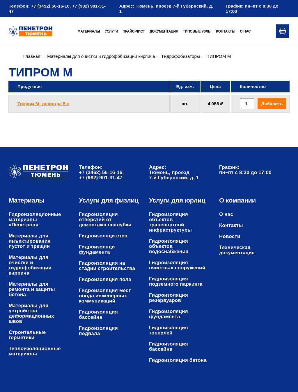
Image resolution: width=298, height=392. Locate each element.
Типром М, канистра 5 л (43, 103)
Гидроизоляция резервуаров (168, 298)
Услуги (111, 31)
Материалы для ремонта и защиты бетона (32, 289)
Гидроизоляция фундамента (168, 314)
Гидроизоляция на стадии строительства (107, 266)
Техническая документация (237, 250)
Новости (229, 236)
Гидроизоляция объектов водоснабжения (168, 246)
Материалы (88, 31)
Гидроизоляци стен (103, 236)
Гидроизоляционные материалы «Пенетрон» (35, 220)
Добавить (272, 103)
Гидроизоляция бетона (178, 360)
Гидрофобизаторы (181, 56)
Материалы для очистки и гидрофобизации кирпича (101, 56)
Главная (31, 56)
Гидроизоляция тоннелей (168, 330)
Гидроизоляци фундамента (97, 249)
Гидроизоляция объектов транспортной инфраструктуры (170, 222)
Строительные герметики (27, 335)
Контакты (225, 31)
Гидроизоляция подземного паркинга (176, 281)
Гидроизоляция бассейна (98, 314)
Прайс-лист (134, 31)
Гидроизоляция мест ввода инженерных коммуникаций (105, 296)
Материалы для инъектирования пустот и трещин (30, 241)
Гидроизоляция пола (105, 279)
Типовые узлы (197, 31)
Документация (164, 31)
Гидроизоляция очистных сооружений (177, 265)
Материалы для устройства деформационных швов (31, 313)
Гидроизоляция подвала (98, 331)
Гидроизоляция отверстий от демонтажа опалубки (105, 220)
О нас (245, 31)
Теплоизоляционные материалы (35, 351)
